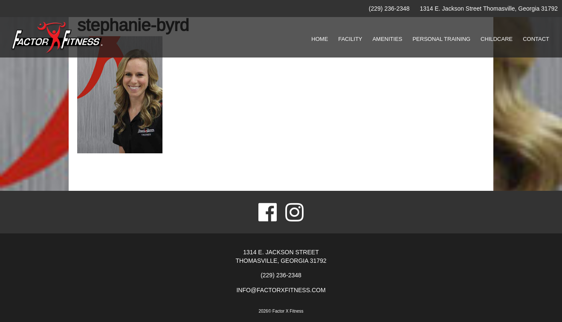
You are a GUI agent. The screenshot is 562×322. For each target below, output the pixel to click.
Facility (350, 39)
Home (319, 39)
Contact (536, 39)
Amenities (387, 39)
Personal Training (441, 39)
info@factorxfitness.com (280, 290)
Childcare (497, 39)
